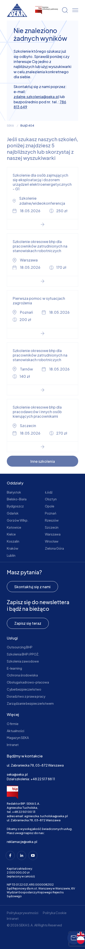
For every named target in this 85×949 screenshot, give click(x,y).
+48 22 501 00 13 (23, 812)
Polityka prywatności (22, 913)
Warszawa (53, 534)
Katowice (14, 527)
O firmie (12, 724)
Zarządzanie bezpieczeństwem (30, 703)
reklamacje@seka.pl (22, 842)
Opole (49, 506)
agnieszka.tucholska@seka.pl (46, 816)
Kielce (11, 534)
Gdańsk (13, 513)
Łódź (48, 492)
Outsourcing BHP (19, 647)
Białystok (14, 492)
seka (10, 125)
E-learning (14, 668)
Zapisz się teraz (27, 623)
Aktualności (15, 731)
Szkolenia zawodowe (23, 661)
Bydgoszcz (15, 506)
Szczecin (51, 527)
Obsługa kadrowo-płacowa (28, 682)
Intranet (13, 745)
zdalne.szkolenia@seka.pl (36, 96)
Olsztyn (51, 499)
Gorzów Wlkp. (18, 520)
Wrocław (51, 541)
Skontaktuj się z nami (32, 586)
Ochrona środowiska (22, 675)
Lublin (11, 555)
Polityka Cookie (54, 913)
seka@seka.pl (17, 774)
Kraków (12, 548)
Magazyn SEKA (18, 738)
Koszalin (13, 541)
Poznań (50, 513)
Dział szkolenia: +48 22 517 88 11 (31, 779)
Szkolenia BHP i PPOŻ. (23, 654)
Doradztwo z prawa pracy (26, 696)
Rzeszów (52, 520)
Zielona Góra (54, 548)
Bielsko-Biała (17, 499)
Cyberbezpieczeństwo (24, 689)
